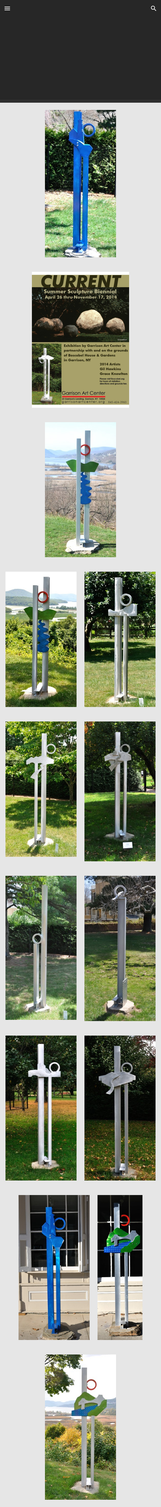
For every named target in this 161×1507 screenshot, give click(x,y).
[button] (7, 8)
